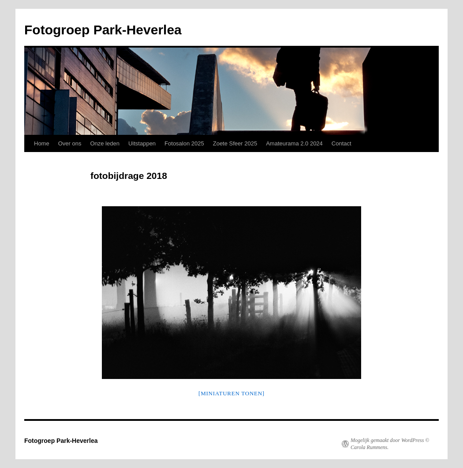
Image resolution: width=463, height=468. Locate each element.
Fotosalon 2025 (184, 143)
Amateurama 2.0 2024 (294, 143)
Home (41, 143)
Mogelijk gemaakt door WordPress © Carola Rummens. (390, 443)
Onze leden (104, 143)
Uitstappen (142, 143)
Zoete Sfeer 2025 (235, 143)
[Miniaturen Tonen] (231, 393)
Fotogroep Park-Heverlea (103, 29)
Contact (341, 143)
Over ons (70, 143)
